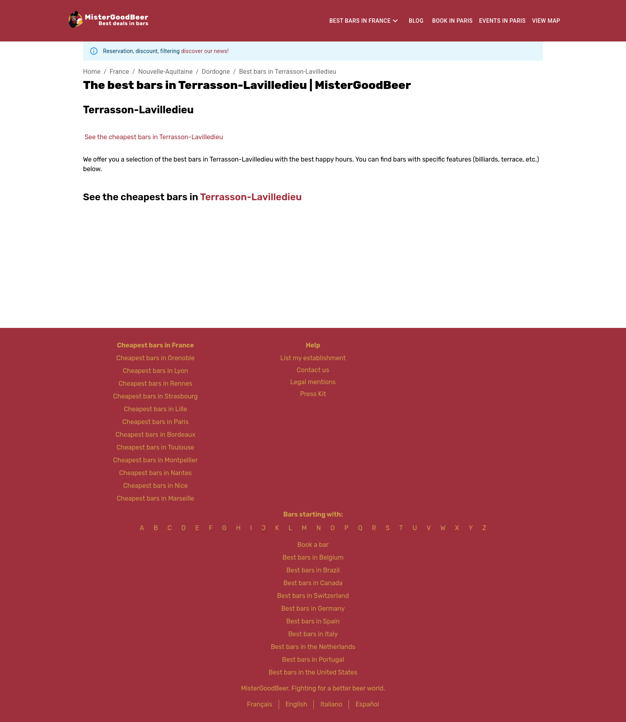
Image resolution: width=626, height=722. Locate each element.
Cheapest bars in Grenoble (155, 358)
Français (259, 704)
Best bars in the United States (313, 672)
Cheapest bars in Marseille (155, 498)
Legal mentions (313, 382)
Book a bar (313, 544)
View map (546, 21)
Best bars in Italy (313, 634)
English (296, 704)
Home (92, 71)
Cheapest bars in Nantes (155, 473)
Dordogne (216, 71)
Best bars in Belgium (313, 557)
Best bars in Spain (313, 621)
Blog (416, 21)
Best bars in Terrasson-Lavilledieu (287, 71)
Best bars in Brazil (312, 570)
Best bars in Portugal (313, 659)
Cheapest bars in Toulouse (155, 447)
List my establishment (313, 358)
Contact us (313, 370)
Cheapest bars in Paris (155, 422)
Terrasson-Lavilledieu (251, 197)
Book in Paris (452, 21)
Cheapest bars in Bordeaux (155, 434)
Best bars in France (360, 21)
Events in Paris (502, 21)
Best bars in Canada (313, 583)
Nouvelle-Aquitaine (165, 71)
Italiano (331, 704)
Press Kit (313, 394)
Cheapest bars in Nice (155, 485)
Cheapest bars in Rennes (155, 383)
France (119, 71)
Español (367, 704)
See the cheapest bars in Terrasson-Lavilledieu (154, 137)
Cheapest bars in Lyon (155, 371)
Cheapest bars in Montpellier (155, 460)
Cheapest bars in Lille (155, 409)
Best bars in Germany (313, 608)
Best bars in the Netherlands (313, 647)
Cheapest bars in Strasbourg (155, 396)
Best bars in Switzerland (313, 596)
